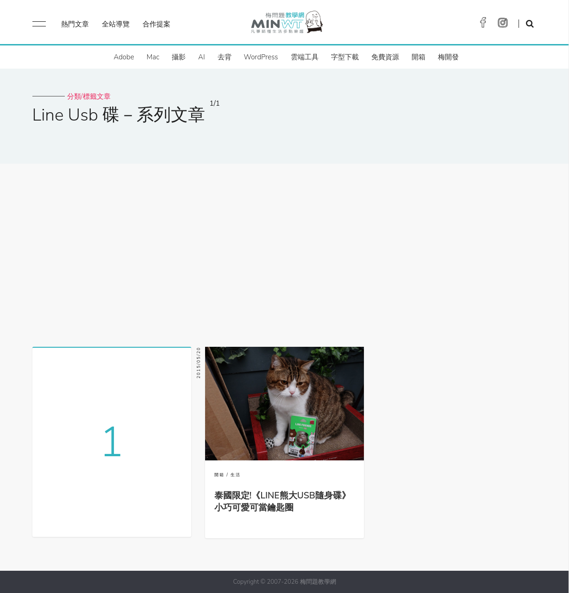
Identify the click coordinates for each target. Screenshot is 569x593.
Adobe (123, 57)
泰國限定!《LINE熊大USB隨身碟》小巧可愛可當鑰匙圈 (282, 502)
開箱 (418, 57)
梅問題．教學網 (286, 24)
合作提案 (156, 24)
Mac (153, 57)
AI (201, 57)
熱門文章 (75, 24)
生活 (236, 475)
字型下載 (345, 57)
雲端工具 (305, 57)
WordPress (261, 57)
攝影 (179, 57)
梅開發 (448, 57)
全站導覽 (116, 24)
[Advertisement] (285, 252)
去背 (224, 57)
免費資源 (385, 57)
